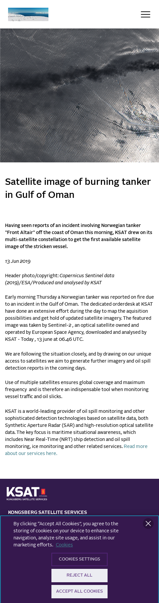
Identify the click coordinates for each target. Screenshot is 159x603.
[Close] (148, 525)
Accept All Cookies (79, 593)
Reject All (79, 577)
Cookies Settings (79, 561)
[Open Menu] (145, 14)
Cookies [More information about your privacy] (64, 547)
